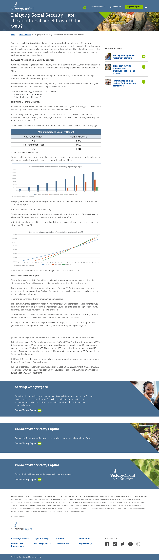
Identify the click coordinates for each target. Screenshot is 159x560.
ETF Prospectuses (42, 543)
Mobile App (84, 538)
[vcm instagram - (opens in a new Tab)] (138, 545)
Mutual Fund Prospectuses (17, 544)
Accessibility (62, 543)
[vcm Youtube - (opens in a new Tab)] (130, 545)
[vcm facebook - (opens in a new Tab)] (107, 545)
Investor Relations (98, 7)
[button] (146, 6)
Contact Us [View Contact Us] (115, 6)
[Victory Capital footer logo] (22, 526)
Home (13, 35)
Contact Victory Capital (26, 410)
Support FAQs (85, 543)
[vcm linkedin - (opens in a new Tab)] (115, 545)
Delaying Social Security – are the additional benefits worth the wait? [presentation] (59, 35)
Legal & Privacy (41, 538)
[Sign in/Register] (134, 7)
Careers (60, 538)
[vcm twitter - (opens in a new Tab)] (122, 545)
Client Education (25, 35)
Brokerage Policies (20, 538)
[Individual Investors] (22, 6)
